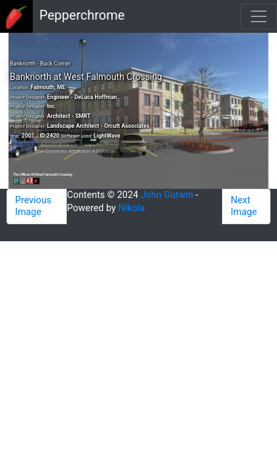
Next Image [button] (244, 206)
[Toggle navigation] (258, 16)
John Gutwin (167, 195)
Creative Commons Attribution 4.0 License (71, 151)
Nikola (131, 208)
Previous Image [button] (33, 206)
